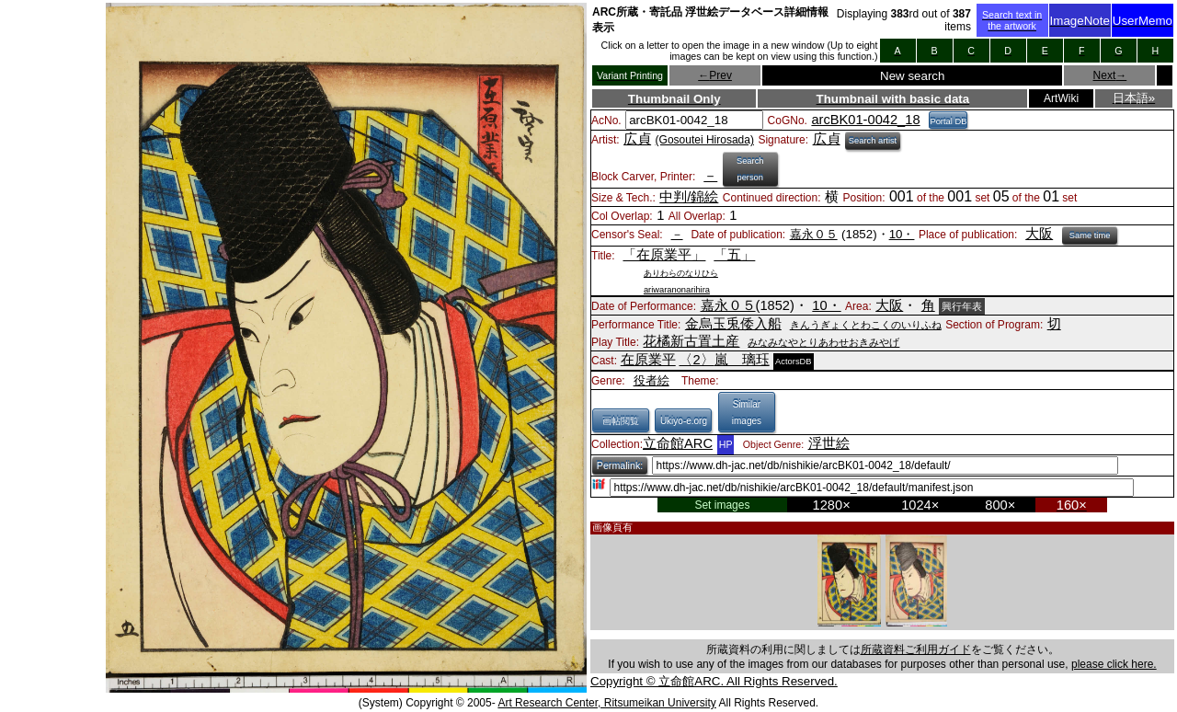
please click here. (1114, 664)
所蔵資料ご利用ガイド (916, 649)
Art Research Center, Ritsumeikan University (606, 702)
